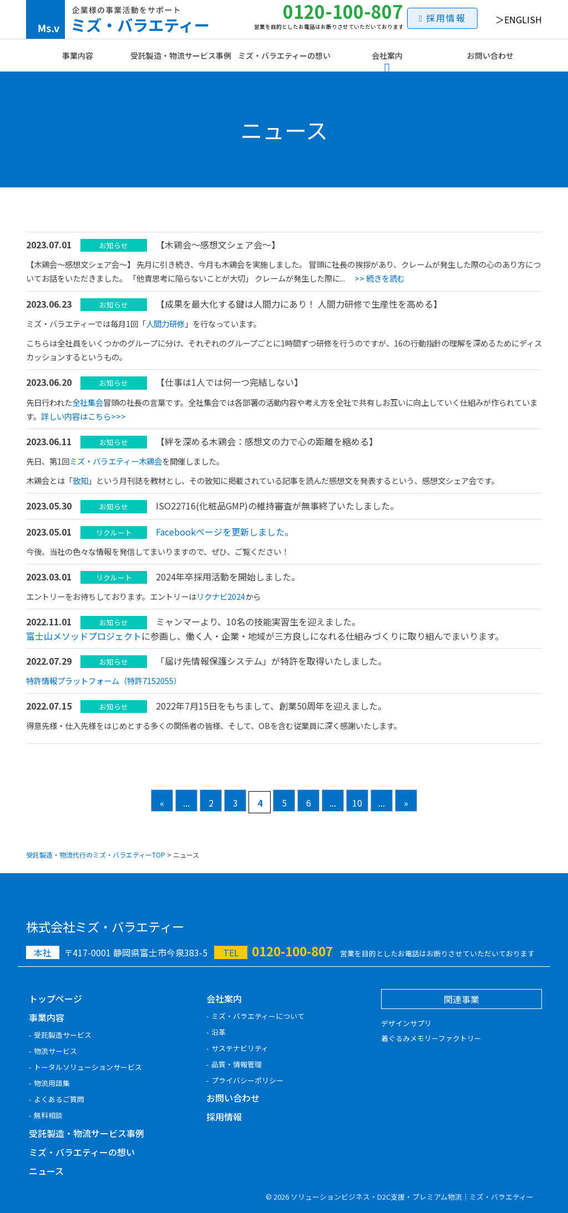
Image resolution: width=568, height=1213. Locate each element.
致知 (80, 480)
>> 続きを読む (379, 278)
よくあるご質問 (59, 1099)
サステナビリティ (239, 1048)
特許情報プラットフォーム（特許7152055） (103, 680)
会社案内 (387, 55)
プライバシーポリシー (247, 1080)
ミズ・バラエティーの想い (284, 55)
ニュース (46, 1171)
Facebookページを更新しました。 (224, 531)
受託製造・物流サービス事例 (180, 55)
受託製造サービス (63, 1034)
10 (357, 802)
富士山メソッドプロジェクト (83, 636)
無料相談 (48, 1115)
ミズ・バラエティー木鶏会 (115, 461)
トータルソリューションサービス (88, 1067)
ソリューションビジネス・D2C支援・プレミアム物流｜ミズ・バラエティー (412, 1196)
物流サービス (55, 1051)
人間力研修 (165, 323)
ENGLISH (523, 19)
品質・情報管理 (236, 1064)
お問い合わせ (490, 55)
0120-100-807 (329, 15)
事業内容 (77, 55)
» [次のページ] (406, 802)
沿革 (218, 1032)
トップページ (55, 998)
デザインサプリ (406, 1023)
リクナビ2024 (220, 596)
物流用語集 (52, 1083)
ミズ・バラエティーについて (258, 1016)
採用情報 (446, 17)
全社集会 (87, 402)
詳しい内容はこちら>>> (83, 416)
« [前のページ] (162, 802)
